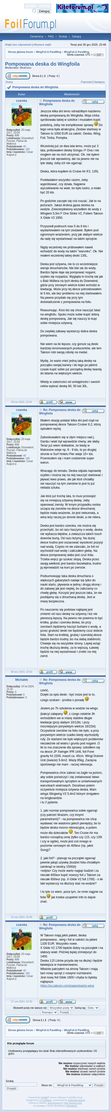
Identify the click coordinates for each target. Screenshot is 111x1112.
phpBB (44, 1097)
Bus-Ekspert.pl (55, 1103)
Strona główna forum (20, 52)
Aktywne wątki (42, 44)
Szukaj (63, 36)
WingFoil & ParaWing (48, 52)
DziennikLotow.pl (76, 1100)
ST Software (45, 1100)
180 (28, 149)
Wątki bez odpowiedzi (18, 44)
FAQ (51, 36)
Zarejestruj (36, 36)
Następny (99, 82)
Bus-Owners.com (73, 1103)
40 (24, 146)
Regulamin (71, 1105)
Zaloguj (76, 36)
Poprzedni (86, 82)
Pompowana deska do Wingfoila (42, 64)
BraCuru (25, 67)
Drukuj (9, 82)
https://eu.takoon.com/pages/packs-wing (67, 985)
